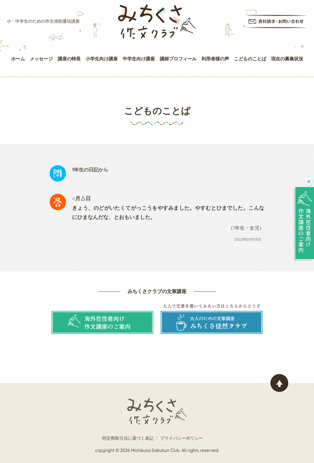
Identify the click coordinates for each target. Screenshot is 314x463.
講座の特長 (69, 59)
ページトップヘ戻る (279, 383)
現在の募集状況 (287, 59)
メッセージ (41, 59)
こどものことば (250, 59)
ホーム (18, 59)
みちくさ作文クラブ (157, 22)
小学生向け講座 (102, 59)
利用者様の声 (215, 59)
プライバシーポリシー (181, 438)
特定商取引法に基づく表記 (128, 438)
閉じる (308, 181)
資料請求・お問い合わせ (276, 21)
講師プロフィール (178, 59)
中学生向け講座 (139, 59)
